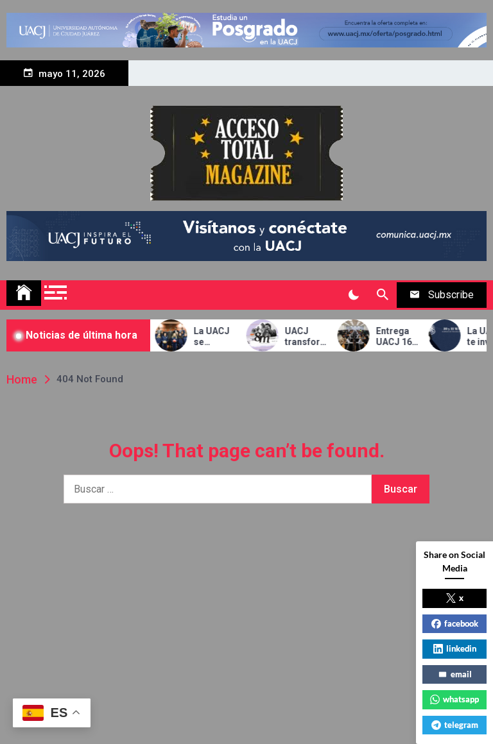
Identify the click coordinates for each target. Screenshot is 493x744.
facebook (454, 623)
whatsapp (454, 699)
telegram (454, 725)
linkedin (454, 648)
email (455, 674)
